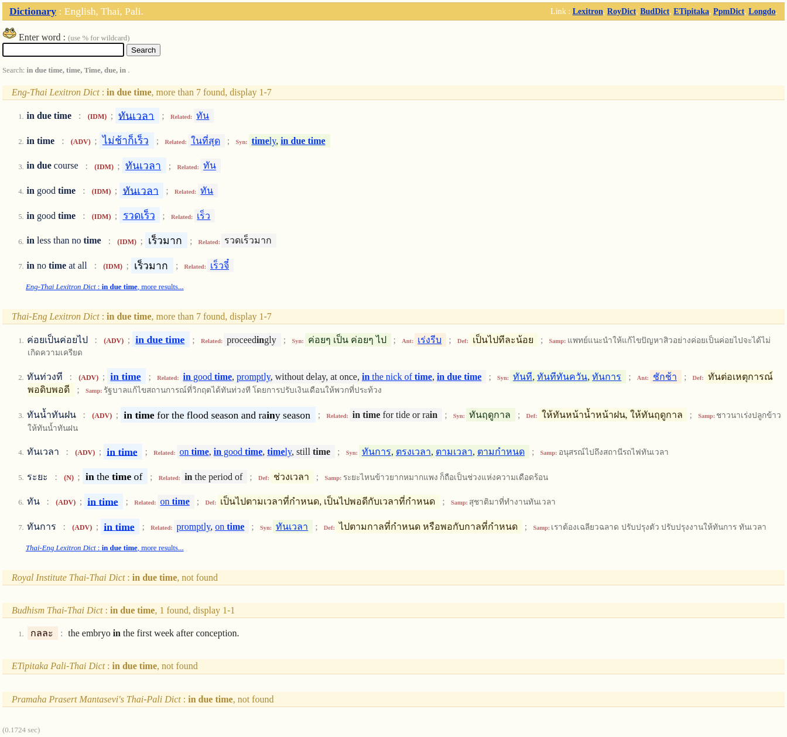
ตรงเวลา (413, 452)
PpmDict (728, 11)
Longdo (761, 11)
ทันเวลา (136, 115)
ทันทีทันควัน (562, 377)
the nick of (397, 377)
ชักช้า (665, 377)
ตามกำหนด (501, 452)
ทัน (202, 116)
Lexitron (588, 11)
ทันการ (606, 377)
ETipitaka (691, 11)
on (194, 452)
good (207, 377)
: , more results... (105, 287)
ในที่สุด (205, 141)
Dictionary (32, 11)
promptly (254, 377)
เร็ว (203, 216)
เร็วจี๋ (219, 265)
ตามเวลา (454, 452)
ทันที (522, 377)
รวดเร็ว (139, 215)
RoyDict (621, 11)
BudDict (654, 11)
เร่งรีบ (430, 340)
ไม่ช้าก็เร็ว (125, 140)
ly (264, 141)
